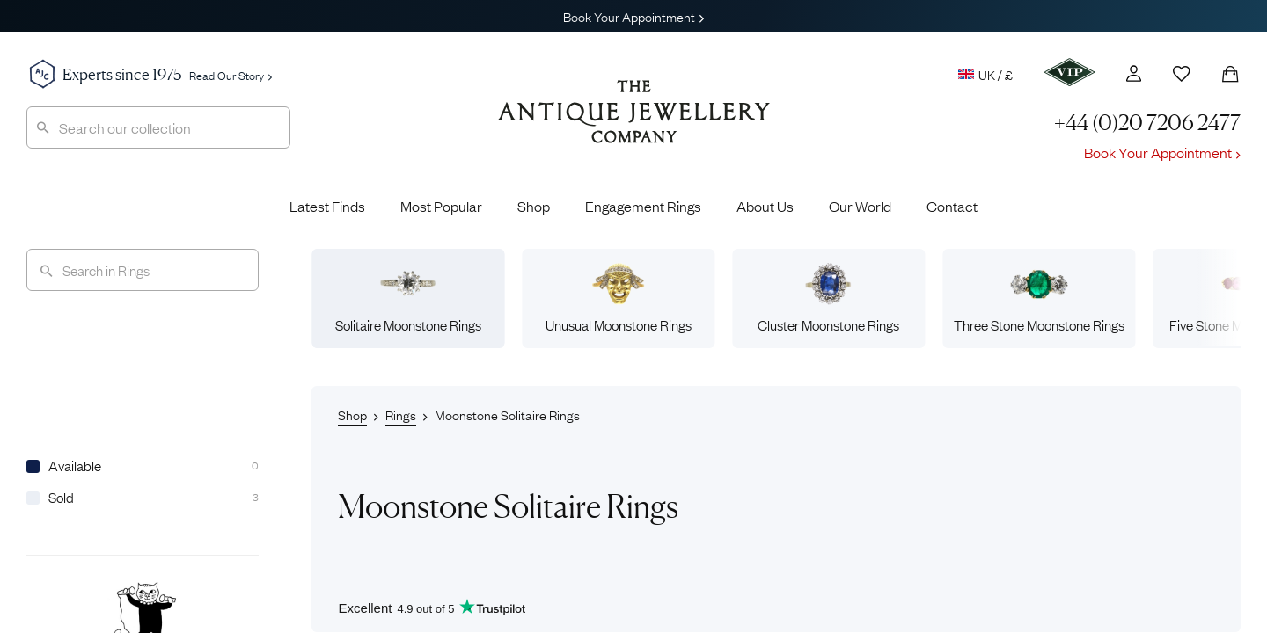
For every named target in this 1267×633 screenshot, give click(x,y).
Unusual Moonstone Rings (619, 298)
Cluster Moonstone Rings (828, 298)
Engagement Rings (643, 205)
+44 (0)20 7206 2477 (1147, 122)
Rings (400, 414)
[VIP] (1069, 72)
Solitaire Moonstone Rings (408, 298)
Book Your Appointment (633, 15)
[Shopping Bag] (1230, 74)
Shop (533, 205)
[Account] (1133, 73)
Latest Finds (327, 205)
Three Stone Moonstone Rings (1039, 298)
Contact (952, 205)
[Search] (142, 270)
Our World (860, 205)
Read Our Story (230, 75)
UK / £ (985, 74)
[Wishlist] (1181, 74)
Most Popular (441, 205)
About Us (765, 205)
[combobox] (158, 127)
